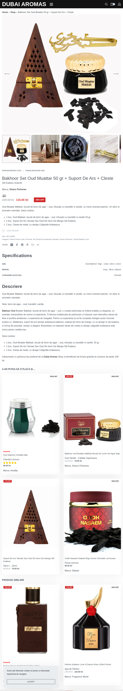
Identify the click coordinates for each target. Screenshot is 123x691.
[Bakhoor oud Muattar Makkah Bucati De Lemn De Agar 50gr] (92, 412)
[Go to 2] (45, 149)
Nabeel (75, 570)
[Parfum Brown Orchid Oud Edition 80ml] (31, 623)
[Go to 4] (104, 149)
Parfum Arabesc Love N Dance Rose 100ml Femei (88, 664)
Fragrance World (80, 677)
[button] (10, 463)
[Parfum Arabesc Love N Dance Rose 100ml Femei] (92, 623)
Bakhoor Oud (8, 311)
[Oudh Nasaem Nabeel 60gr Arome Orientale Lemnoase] (92, 517)
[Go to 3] (75, 149)
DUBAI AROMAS (24, 4)
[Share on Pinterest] (27, 245)
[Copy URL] (38, 245)
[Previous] (7, 73)
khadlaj (13, 470)
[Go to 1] (16, 149)
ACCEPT (31, 682)
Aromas (53, 357)
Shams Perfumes (17, 189)
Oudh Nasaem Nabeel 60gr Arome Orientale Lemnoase (90, 558)
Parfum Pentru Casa (11, 171)
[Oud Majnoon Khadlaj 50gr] (31, 412)
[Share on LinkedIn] (22, 245)
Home (5, 12)
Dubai (46, 357)
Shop (12, 12)
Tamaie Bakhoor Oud (34, 171)
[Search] (106, 4)
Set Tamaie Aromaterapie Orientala (46, 239)
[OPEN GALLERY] (61, 73)
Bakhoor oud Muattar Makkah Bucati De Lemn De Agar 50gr (92, 453)
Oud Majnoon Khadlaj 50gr (15, 455)
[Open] (51, 4)
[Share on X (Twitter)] (11, 245)
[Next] (115, 73)
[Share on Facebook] (17, 245)
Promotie (28, 239)
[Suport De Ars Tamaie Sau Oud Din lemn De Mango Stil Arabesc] (31, 517)
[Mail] (32, 245)
